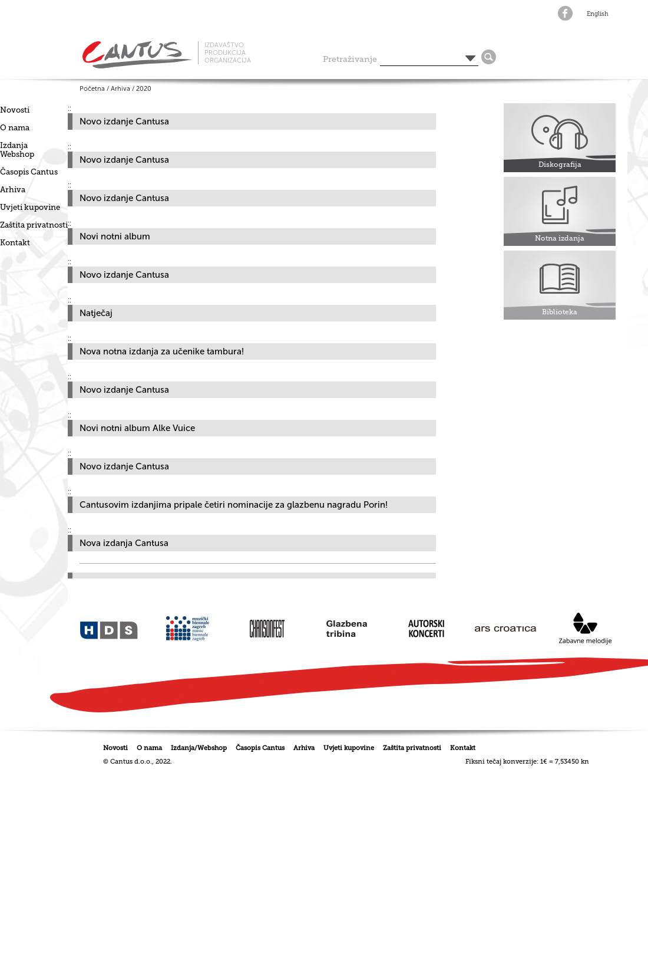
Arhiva (12, 189)
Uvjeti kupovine (30, 207)
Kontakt (15, 242)
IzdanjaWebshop (17, 150)
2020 (143, 89)
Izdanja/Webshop (199, 748)
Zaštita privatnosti (34, 225)
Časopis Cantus (29, 171)
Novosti (14, 110)
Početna (92, 89)
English (598, 14)
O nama (14, 127)
